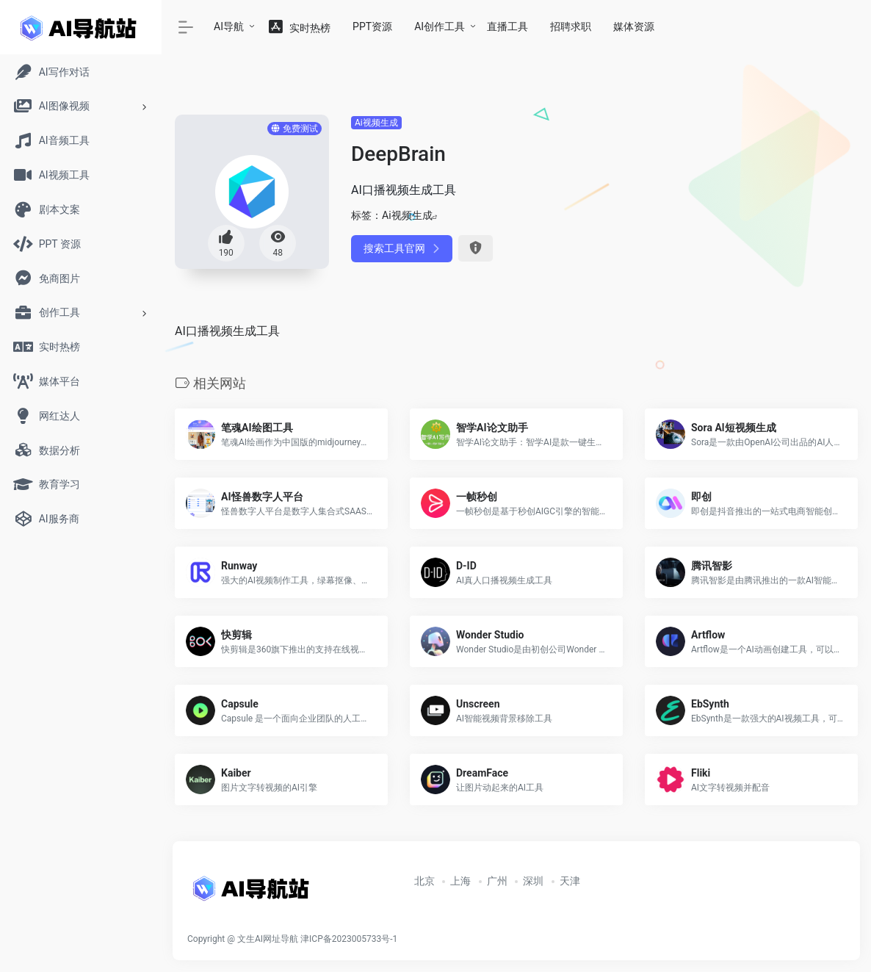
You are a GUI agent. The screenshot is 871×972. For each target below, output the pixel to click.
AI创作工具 (439, 26)
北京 (424, 881)
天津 (570, 881)
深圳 (533, 881)
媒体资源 (633, 26)
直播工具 (507, 26)
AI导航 (229, 26)
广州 (497, 881)
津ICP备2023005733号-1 (348, 939)
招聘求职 (570, 26)
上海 (460, 881)
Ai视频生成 (376, 123)
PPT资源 (372, 26)
